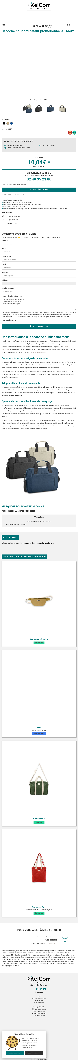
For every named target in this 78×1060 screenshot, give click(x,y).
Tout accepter (14, 1053)
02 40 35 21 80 (42, 26)
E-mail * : (4, 264)
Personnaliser (33, 1053)
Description (6, 194)
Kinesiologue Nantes (39, 1009)
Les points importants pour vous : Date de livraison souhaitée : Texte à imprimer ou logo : (39, 304)
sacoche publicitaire (45, 543)
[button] (23, 1018)
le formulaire (51, 943)
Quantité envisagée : (8, 288)
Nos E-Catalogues (39, 1015)
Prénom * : (5, 240)
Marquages (19, 194)
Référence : (5, 280)
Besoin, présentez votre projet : (12, 296)
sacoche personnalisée (38, 352)
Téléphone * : (6, 272)
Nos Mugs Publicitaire (39, 1007)
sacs (27, 543)
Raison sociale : (7, 256)
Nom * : (4, 248)
